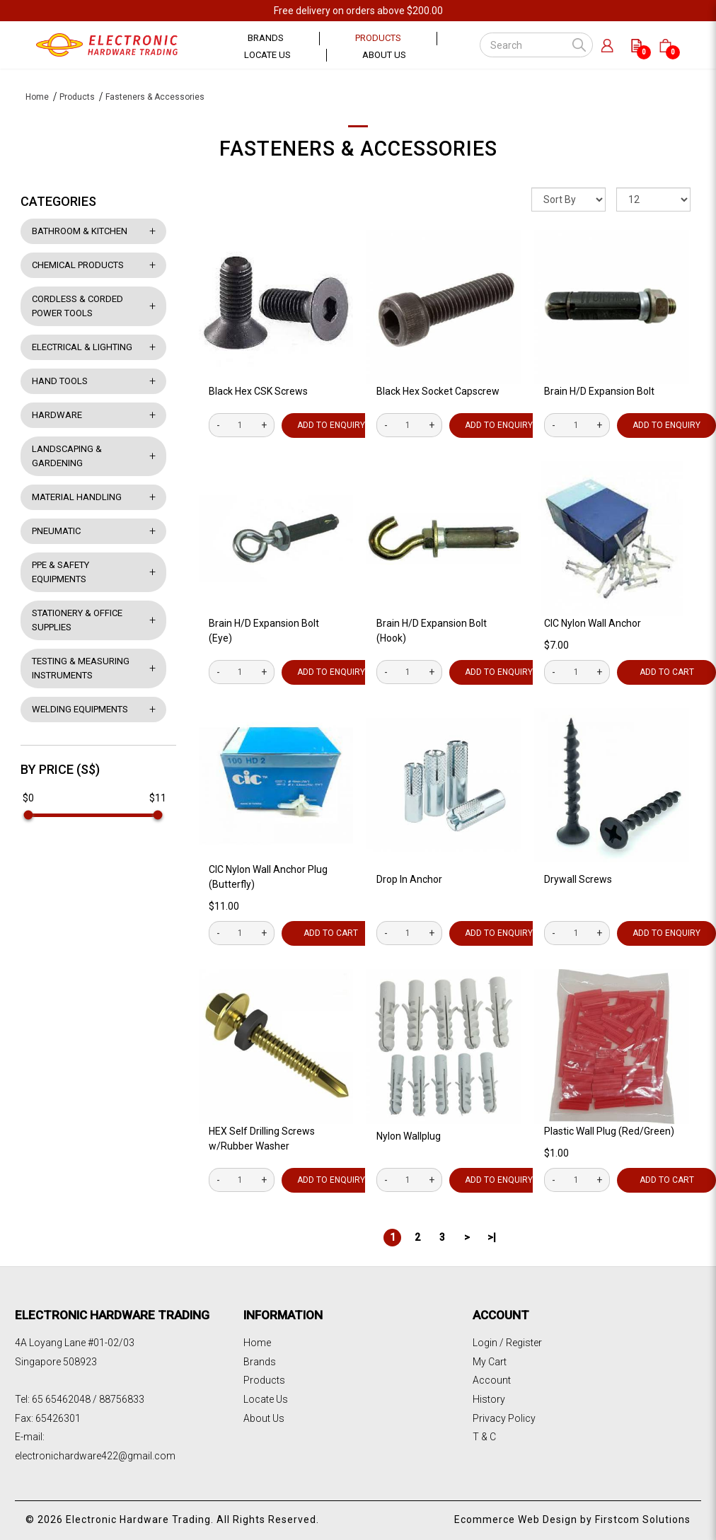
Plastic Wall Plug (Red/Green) (609, 1131)
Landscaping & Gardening (67, 456)
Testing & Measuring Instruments (80, 668)
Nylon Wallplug (408, 1136)
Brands (259, 1361)
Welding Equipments (80, 709)
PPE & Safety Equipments (60, 572)
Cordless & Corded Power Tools (77, 306)
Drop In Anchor (409, 879)
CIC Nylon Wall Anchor (592, 623)
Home (37, 97)
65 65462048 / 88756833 (88, 1399)
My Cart (490, 1361)
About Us (263, 1418)
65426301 (58, 1418)
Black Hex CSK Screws (258, 391)
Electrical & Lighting (82, 347)
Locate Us (265, 1399)
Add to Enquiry (331, 425)
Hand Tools (60, 381)
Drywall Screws (578, 879)
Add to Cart (331, 933)
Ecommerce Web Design (515, 1519)
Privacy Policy (504, 1418)
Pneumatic (56, 531)
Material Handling (77, 497)
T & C (484, 1436)
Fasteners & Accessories (154, 97)
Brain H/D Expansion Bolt (599, 391)
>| (491, 1237)
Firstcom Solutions (643, 1519)
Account (492, 1380)
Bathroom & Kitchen (79, 231)
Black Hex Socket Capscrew (438, 391)
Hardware (57, 415)
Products (77, 97)
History (489, 1399)
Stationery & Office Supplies (77, 620)
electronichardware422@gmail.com (95, 1455)
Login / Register (507, 1342)
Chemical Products (78, 265)
